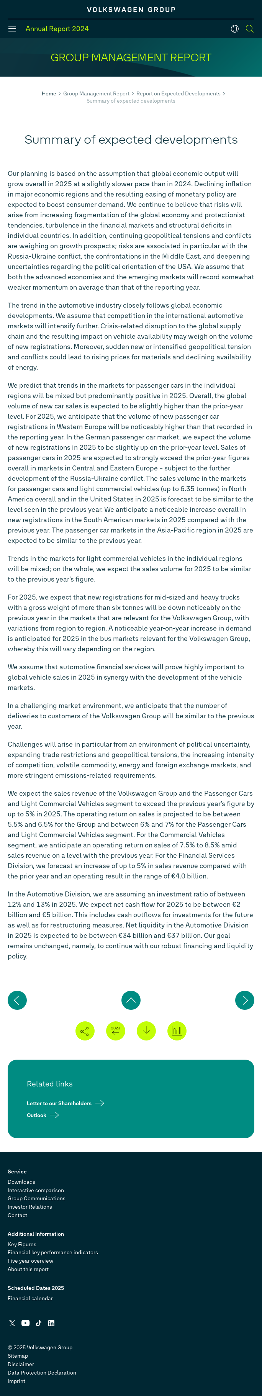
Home (49, 93)
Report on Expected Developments (178, 93)
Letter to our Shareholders (59, 1103)
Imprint (16, 1381)
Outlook (36, 1115)
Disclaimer (21, 1364)
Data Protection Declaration (42, 1373)
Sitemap (18, 1356)
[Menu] (12, 28)
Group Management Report (96, 93)
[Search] (249, 28)
